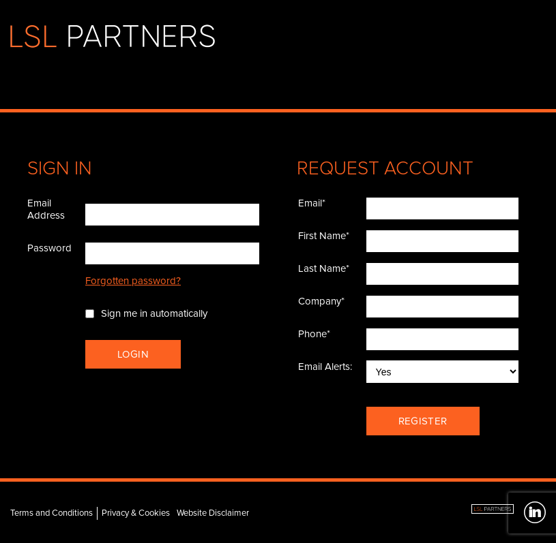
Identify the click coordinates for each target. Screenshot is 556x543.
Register (423, 421)
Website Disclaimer (213, 513)
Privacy (115, 513)
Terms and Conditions (51, 513)
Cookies (154, 513)
